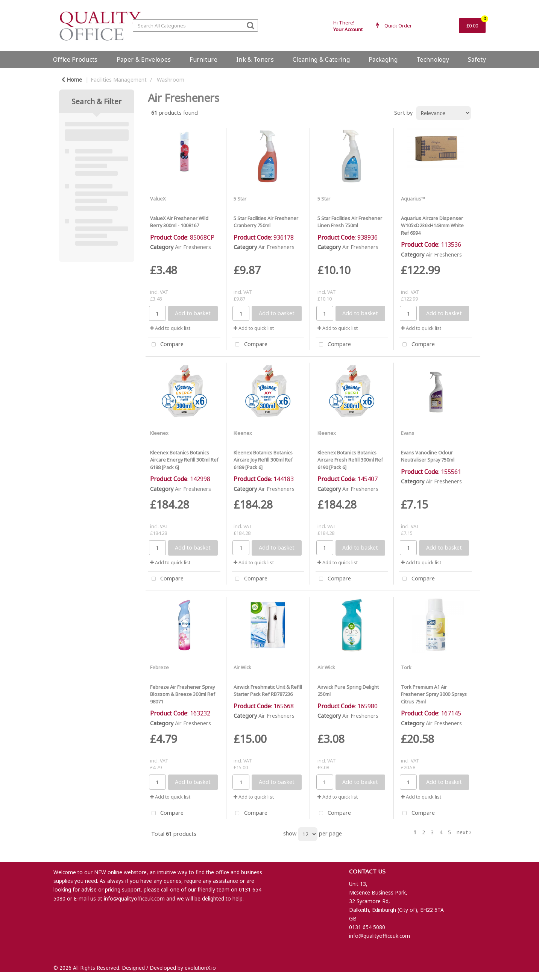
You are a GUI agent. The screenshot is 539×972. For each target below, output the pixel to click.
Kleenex (159, 433)
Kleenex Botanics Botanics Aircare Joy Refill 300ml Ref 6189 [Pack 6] (263, 459)
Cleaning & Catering (321, 59)
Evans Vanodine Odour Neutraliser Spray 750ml (427, 456)
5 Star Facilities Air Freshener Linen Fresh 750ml (349, 222)
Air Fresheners (193, 247)
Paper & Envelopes (144, 59)
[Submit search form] (250, 25)
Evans (407, 433)
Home (71, 79)
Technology (432, 59)
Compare (166, 344)
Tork (406, 667)
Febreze (159, 667)
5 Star (240, 198)
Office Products (75, 59)
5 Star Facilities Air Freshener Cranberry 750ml (266, 222)
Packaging (383, 59)
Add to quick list (170, 328)
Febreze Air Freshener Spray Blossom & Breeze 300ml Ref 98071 (182, 694)
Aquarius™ (413, 198)
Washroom (170, 79)
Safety (477, 59)
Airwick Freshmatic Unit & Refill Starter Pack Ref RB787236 (268, 690)
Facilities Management (119, 79)
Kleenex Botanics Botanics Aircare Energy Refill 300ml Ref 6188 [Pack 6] (184, 459)
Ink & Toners (255, 59)
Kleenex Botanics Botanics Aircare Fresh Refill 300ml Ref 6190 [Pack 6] (350, 459)
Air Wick (242, 667)
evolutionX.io (200, 967)
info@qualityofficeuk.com (134, 898)
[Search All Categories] (195, 25)
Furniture (203, 59)
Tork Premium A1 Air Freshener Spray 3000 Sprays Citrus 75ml (434, 694)
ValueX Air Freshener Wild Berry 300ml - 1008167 (179, 222)
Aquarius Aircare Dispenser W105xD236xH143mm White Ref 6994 (432, 225)
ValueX (157, 198)
